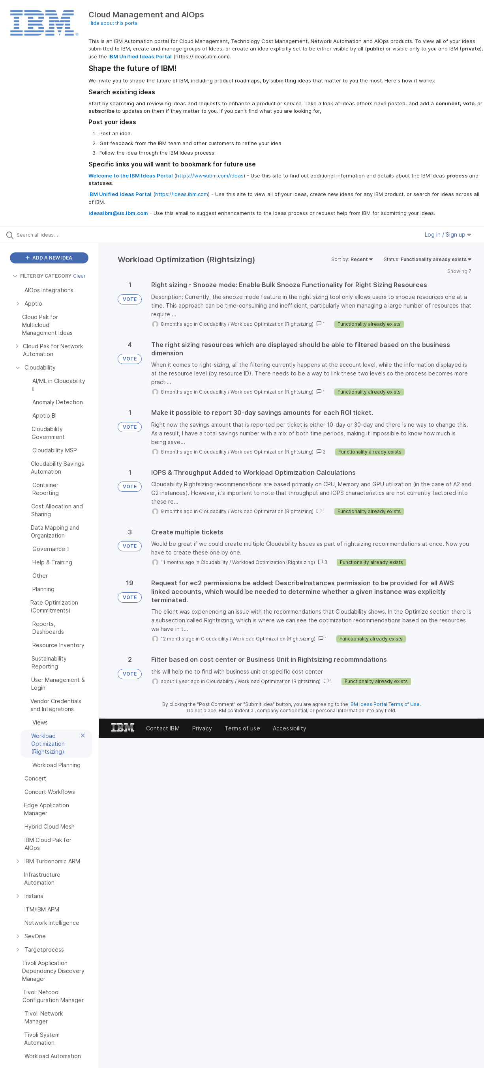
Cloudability (213, 324)
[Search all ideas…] (58, 234)
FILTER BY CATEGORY (42, 276)
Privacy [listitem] (202, 728)
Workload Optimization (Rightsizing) (272, 324)
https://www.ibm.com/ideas (210, 175)
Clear (79, 276)
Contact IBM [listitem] (163, 728)
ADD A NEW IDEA (49, 258)
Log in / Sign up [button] (448, 234)
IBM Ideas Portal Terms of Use (384, 704)
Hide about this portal (113, 23)
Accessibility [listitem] (289, 728)
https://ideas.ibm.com (181, 194)
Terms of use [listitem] (242, 728)
